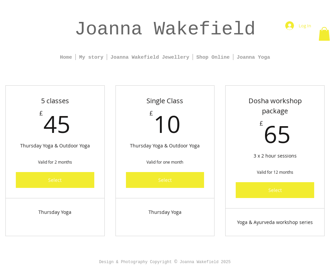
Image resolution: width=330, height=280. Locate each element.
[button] (324, 34)
